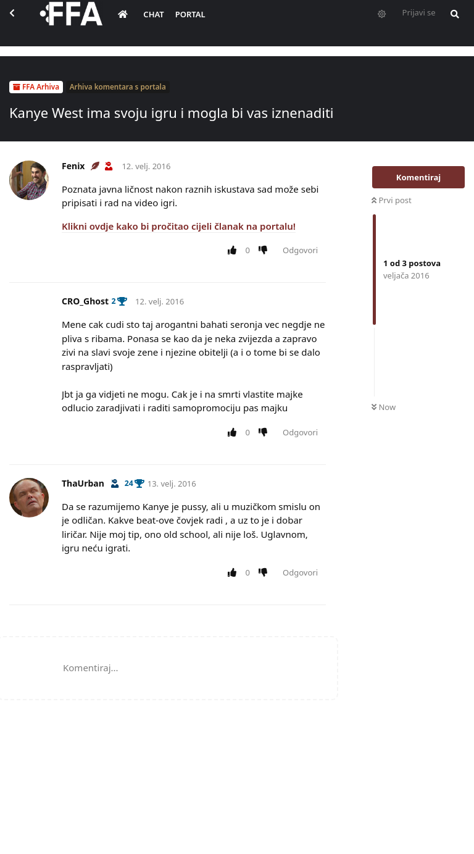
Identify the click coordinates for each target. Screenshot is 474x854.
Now (384, 406)
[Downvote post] (265, 250)
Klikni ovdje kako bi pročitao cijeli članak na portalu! (179, 226)
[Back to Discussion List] (22, 22)
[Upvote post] (234, 250)
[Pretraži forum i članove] (462, 22)
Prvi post (392, 200)
